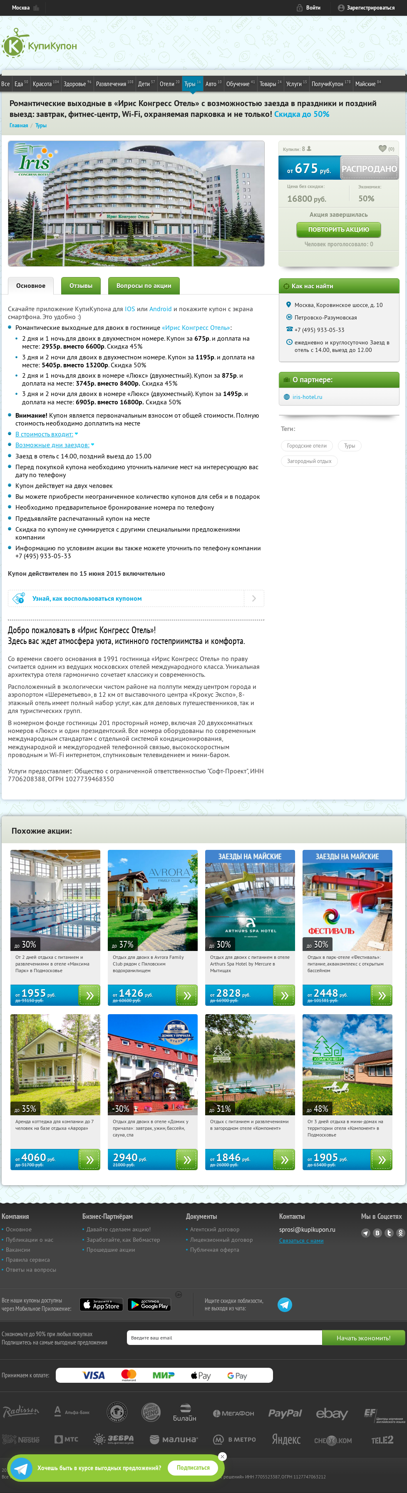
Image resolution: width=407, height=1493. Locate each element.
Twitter (389, 1233)
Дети (146, 83)
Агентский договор (215, 1229)
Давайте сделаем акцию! (119, 1229)
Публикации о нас (29, 1239)
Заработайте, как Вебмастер (123, 1239)
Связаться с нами (301, 1240)
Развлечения (115, 83)
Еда (21, 83)
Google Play (149, 1304)
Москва (21, 7)
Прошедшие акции (111, 1249)
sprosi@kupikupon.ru (307, 1229)
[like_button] (383, 149)
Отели (170, 83)
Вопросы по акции (144, 285)
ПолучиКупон (331, 83)
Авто (214, 83)
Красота (46, 83)
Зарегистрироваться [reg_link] (371, 7)
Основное (30, 285)
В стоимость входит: (44, 434)
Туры (192, 83)
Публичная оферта (214, 1249)
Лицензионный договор (221, 1239)
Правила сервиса (28, 1259)
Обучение (240, 83)
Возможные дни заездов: (52, 445)
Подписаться (193, 1467)
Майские (368, 83)
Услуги (296, 83)
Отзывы (80, 285)
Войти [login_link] (313, 7)
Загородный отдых (309, 461)
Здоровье (78, 83)
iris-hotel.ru (308, 397)
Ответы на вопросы (31, 1269)
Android (161, 309)
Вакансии (18, 1249)
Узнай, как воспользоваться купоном (87, 598)
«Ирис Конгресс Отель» (196, 327)
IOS (131, 309)
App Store (101, 1304)
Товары (271, 83)
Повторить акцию (338, 229)
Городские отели (307, 445)
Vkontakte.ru (377, 1233)
